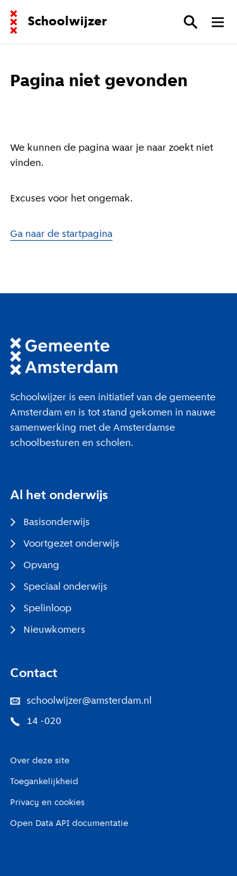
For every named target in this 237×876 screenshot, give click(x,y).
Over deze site (40, 761)
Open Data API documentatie (69, 823)
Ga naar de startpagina (61, 234)
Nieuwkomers (47, 630)
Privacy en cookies (47, 803)
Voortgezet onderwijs (64, 544)
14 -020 (35, 721)
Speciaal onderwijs (58, 587)
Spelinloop (40, 609)
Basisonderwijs (50, 522)
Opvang (34, 566)
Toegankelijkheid (44, 782)
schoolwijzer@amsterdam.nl (81, 701)
